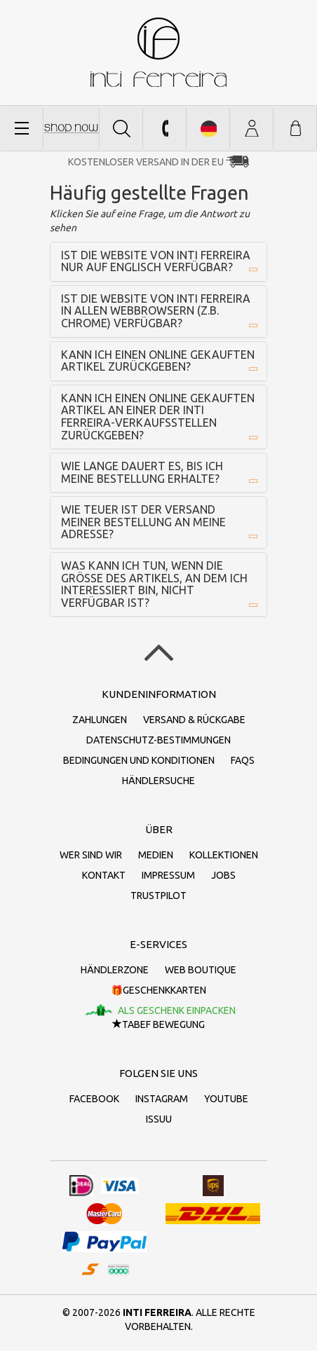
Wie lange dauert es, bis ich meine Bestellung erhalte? (142, 472)
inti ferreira (158, 52)
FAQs (243, 760)
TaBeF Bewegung (158, 1024)
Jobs (223, 875)
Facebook (94, 1098)
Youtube (226, 1098)
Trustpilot (158, 895)
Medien (155, 854)
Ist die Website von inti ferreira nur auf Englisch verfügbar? (155, 261)
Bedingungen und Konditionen (139, 760)
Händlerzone (115, 969)
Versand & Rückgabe (194, 719)
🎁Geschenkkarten (158, 990)
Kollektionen (223, 854)
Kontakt (104, 875)
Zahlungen (99, 719)
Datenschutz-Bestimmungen (158, 740)
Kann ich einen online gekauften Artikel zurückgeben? (158, 360)
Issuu (159, 1119)
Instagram (161, 1098)
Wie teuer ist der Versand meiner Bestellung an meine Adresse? (143, 521)
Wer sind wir (91, 854)
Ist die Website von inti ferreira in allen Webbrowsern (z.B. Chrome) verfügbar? (155, 310)
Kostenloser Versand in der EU (146, 161)
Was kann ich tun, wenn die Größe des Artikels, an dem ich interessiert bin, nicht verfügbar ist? (154, 584)
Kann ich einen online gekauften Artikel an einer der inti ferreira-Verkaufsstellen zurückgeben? (158, 416)
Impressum (168, 875)
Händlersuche (158, 780)
